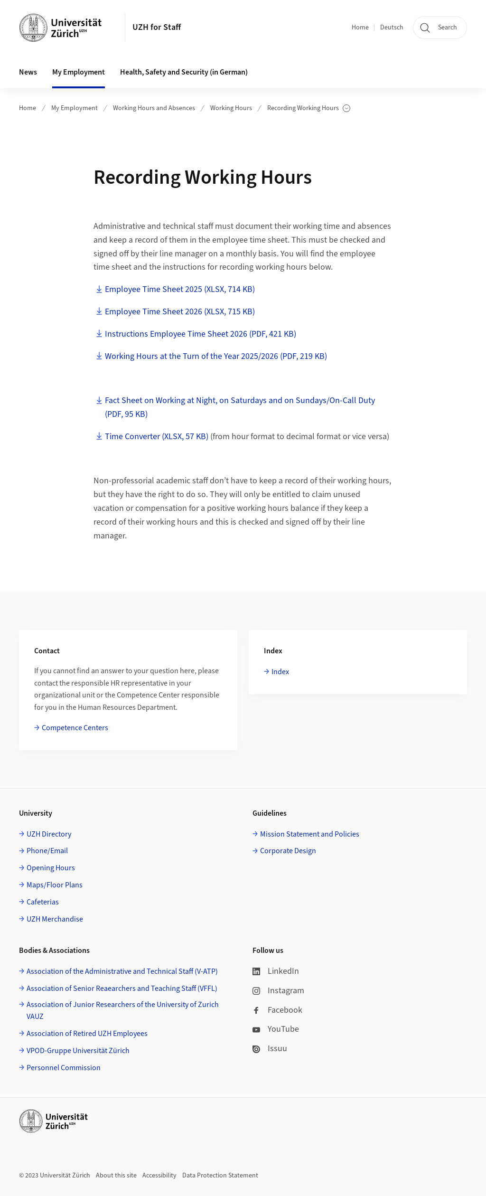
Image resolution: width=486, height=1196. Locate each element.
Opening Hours (51, 868)
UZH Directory (49, 834)
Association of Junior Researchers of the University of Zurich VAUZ (123, 1010)
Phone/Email (47, 851)
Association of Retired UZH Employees (87, 1033)
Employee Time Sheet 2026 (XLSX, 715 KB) (180, 312)
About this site (116, 1175)
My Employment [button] (78, 72)
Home (360, 27)
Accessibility (159, 1175)
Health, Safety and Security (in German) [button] (184, 72)
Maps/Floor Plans (55, 885)
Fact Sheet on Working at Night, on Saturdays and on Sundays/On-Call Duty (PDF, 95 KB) (240, 407)
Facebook (277, 1010)
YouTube (275, 1029)
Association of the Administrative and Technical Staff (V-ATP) (122, 971)
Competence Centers (75, 728)
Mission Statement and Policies (309, 834)
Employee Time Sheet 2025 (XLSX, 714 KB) (180, 289)
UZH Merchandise (55, 919)
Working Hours (231, 108)
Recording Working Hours (308, 108)
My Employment (74, 108)
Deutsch (391, 27)
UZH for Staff (156, 27)
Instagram (278, 991)
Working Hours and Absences (154, 108)
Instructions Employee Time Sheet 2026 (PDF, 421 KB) (200, 334)
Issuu (269, 1049)
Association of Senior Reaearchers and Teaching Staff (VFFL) (122, 988)
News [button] (28, 72)
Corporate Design (288, 851)
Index (280, 672)
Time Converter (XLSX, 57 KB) (156, 437)
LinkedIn (275, 971)
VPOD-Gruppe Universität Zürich (78, 1050)
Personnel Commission (64, 1068)
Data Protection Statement (220, 1175)
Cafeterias (43, 902)
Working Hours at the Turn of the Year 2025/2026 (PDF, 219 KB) (216, 356)
